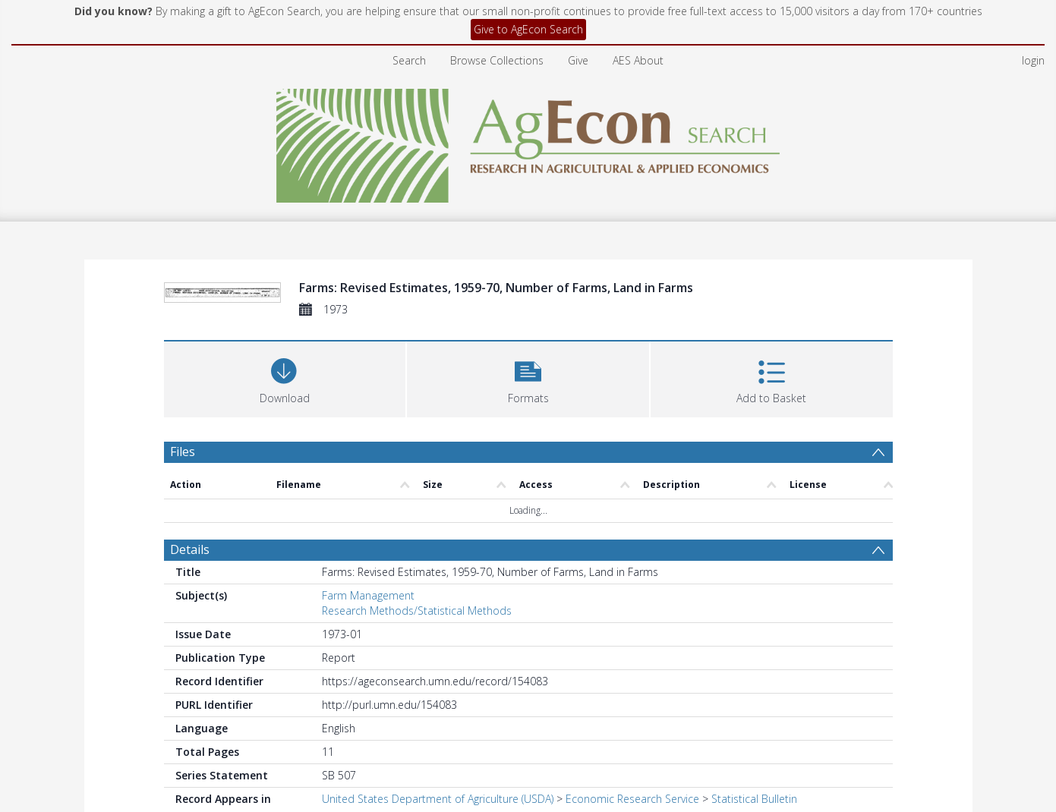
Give (578, 60)
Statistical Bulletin (754, 799)
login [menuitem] (1033, 60)
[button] (528, 377)
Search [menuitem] (409, 60)
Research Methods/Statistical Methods (417, 610)
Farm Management (368, 595)
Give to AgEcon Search (528, 29)
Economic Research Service (632, 799)
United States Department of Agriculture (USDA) (437, 799)
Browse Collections (497, 60)
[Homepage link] (528, 141)
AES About (638, 60)
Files (182, 451)
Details (190, 549)
